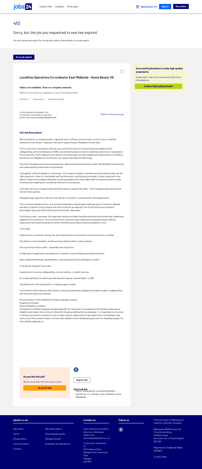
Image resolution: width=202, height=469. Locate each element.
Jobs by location (21, 443)
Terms (16, 433)
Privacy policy (19, 438)
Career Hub (45, 6)
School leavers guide (55, 433)
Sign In (165, 6)
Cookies (17, 448)
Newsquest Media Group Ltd (167, 429)
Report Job (81, 380)
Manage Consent (53, 438)
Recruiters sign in (53, 428)
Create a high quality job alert (158, 86)
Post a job (72, 6)
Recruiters (181, 6)
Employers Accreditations (57, 443)
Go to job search (24, 57)
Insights (59, 6)
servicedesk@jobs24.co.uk (96, 438)
